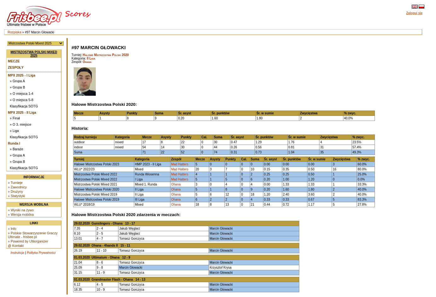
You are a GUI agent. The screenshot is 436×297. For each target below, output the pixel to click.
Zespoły (16, 67)
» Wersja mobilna (21, 214)
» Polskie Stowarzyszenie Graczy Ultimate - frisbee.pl (33, 235)
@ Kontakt (16, 246)
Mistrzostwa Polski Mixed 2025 (34, 53)
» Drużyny (15, 191)
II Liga (91, 58)
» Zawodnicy (17, 187)
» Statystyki (16, 196)
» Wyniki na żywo (21, 210)
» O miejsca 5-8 (21, 100)
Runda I (14, 143)
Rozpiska (14, 32)
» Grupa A (17, 81)
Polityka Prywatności (41, 252)
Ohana (87, 62)
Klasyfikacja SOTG (24, 106)
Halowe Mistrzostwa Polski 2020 (106, 55)
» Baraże (16, 149)
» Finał (15, 118)
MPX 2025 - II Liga (22, 112)
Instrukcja (17, 252)
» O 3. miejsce (20, 124)
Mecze (14, 61)
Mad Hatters (179, 164)
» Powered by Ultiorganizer (28, 241)
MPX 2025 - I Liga (21, 75)
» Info (12, 229)
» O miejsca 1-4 (21, 93)
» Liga (14, 131)
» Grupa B (17, 87)
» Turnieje (15, 183)
